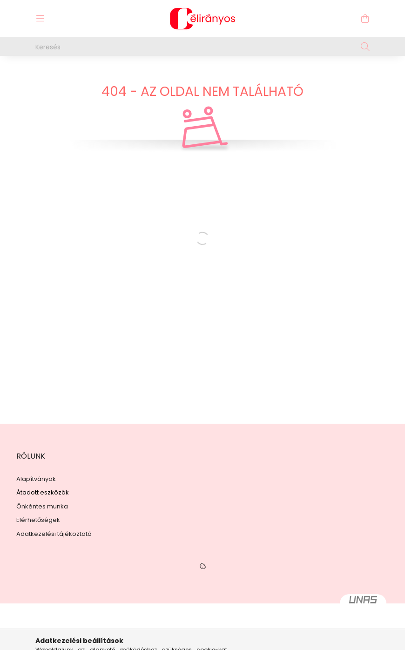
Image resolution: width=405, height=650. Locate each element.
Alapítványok (36, 479)
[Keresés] (202, 46)
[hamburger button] (40, 18)
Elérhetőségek (38, 520)
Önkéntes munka (42, 506)
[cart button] (365, 18)
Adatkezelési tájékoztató (54, 534)
